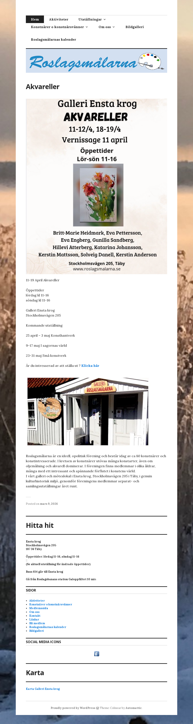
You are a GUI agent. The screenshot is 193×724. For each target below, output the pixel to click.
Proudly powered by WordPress (73, 708)
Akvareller (42, 86)
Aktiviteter (58, 19)
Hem (35, 19)
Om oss (105, 27)
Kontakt (34, 616)
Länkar (34, 619)
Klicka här (90, 365)
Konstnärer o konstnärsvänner (57, 27)
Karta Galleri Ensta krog (43, 689)
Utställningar (90, 19)
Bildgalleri (135, 27)
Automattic (134, 708)
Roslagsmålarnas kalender (53, 39)
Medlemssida (38, 608)
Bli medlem (37, 623)
